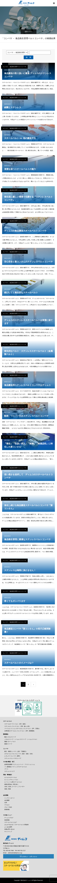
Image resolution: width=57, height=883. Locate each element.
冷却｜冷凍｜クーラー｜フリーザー (14, 786)
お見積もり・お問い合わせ (29, 856)
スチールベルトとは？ (10, 822)
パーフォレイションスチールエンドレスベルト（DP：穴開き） (22, 728)
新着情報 (6, 809)
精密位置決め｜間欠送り (11, 784)
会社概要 (6, 800)
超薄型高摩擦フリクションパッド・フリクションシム (19, 764)
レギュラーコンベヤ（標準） (12, 756)
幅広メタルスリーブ (10, 737)
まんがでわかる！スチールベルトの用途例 (16, 824)
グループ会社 (8, 807)
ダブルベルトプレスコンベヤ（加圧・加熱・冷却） (19, 754)
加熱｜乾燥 (7, 789)
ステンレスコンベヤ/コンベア (12, 758)
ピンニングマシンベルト (11, 779)
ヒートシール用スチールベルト (13, 782)
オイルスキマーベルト (10, 777)
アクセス (6, 805)
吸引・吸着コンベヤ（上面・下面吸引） (15, 751)
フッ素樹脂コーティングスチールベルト (15, 767)
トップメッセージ (9, 798)
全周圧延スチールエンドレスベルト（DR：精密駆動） (19, 731)
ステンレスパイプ (9, 771)
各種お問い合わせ (9, 829)
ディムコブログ (8, 817)
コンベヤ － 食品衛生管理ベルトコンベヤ (14, 66)
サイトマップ (8, 831)
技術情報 (6, 820)
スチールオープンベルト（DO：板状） (15, 724)
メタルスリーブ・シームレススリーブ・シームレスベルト (20, 739)
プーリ (6, 769)
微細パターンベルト (10, 741)
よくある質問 (8, 827)
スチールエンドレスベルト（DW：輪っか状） (17, 726)
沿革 (5, 802)
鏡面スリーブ (8, 744)
